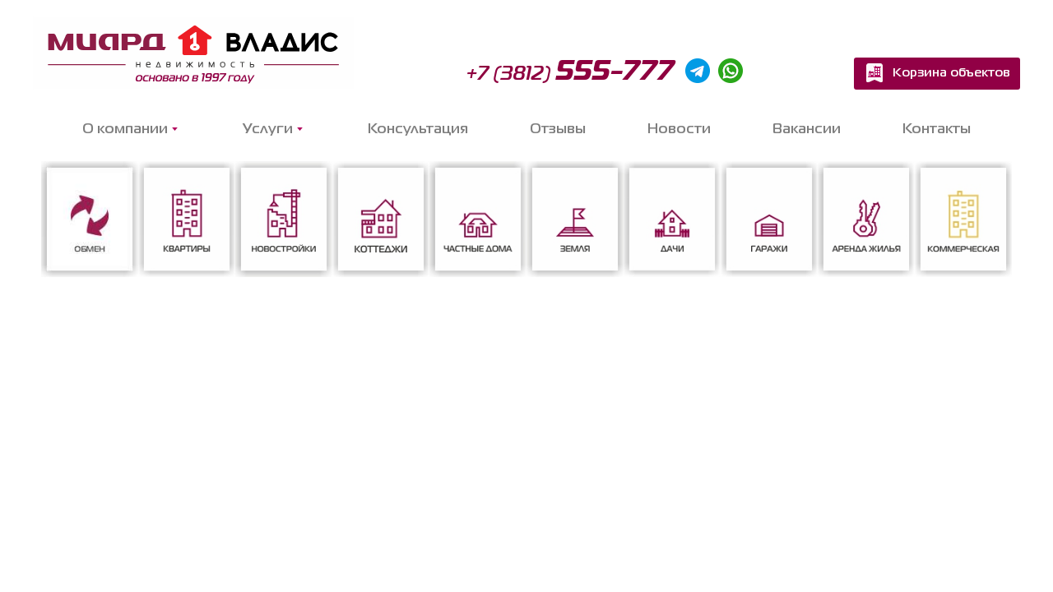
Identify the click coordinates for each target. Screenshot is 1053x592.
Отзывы (558, 129)
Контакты (936, 129)
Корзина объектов (951, 73)
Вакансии (806, 129)
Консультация (418, 129)
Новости (679, 129)
